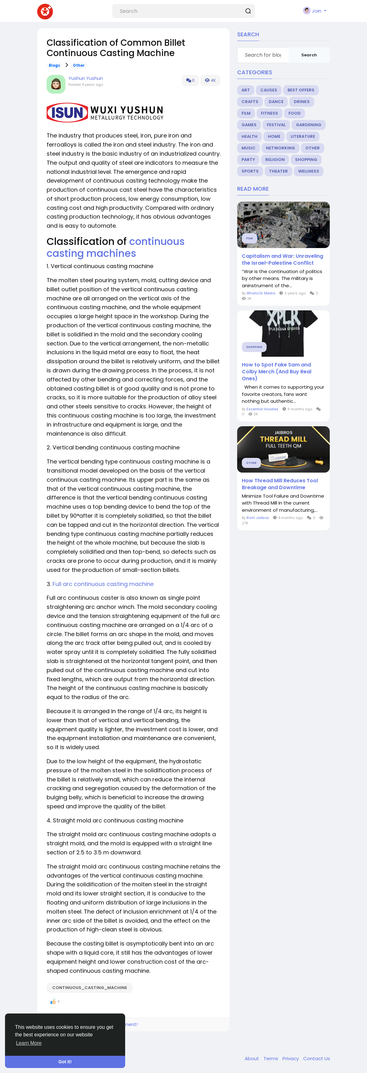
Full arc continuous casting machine (103, 584)
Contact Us (316, 1058)
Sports (250, 171)
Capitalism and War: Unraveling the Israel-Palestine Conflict (282, 260)
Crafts (250, 102)
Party (248, 160)
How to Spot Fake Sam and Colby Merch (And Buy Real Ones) (276, 371)
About (252, 1058)
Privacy (291, 1058)
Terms (271, 1058)
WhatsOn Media (261, 293)
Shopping (306, 160)
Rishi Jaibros (258, 517)
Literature (303, 136)
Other (79, 65)
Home (274, 136)
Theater (278, 171)
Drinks (302, 102)
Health (249, 136)
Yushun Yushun (86, 78)
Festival (276, 125)
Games (249, 125)
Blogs (54, 65)
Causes (268, 90)
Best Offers (301, 90)
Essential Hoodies (262, 409)
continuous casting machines (116, 247)
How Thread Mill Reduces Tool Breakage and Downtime (280, 484)
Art (246, 90)
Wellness (308, 171)
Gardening (308, 125)
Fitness (269, 113)
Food (294, 113)
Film (246, 113)
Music (249, 148)
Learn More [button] (29, 1043)
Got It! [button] (65, 1061)
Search (309, 55)
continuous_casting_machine (89, 988)
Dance (276, 102)
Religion (275, 160)
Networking (280, 148)
